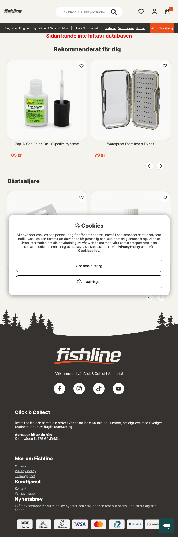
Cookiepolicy (88, 250)
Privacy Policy (129, 247)
